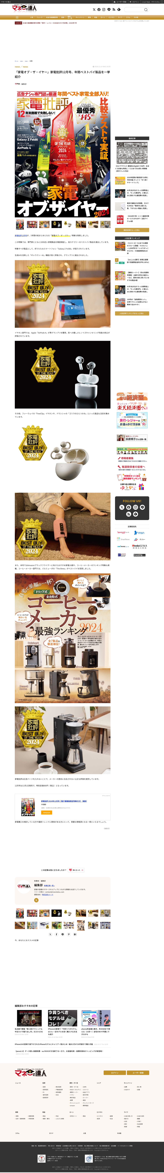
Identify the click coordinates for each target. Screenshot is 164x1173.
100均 (84, 1090)
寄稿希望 (58, 1146)
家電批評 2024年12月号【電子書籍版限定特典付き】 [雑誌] (65, 801)
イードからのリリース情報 (125, 1146)
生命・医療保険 (20, 1121)
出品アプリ (86, 1095)
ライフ (121, 17)
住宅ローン (73, 1118)
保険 (89, 17)
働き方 (126, 1121)
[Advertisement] (62, 971)
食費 (71, 1103)
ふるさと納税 (60, 1121)
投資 (61, 17)
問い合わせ (51, 1146)
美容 (84, 1103)
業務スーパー (74, 1095)
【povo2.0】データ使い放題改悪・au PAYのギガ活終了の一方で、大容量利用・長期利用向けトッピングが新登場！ (62, 1057)
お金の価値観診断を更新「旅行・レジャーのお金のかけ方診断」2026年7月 (50, 23)
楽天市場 (85, 1098)
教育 (125, 1129)
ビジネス (113, 17)
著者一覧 (34, 1146)
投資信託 (45, 1093)
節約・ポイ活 (69, 17)
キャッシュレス (75, 1106)
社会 (111, 1121)
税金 (96, 17)
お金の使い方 (128, 1118)
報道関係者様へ (42, 1146)
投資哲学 (45, 1101)
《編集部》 (106, 828)
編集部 (39, 884)
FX (43, 1095)
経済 (98, 1121)
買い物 (139, 1090)
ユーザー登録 (138, 1077)
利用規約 (80, 1146)
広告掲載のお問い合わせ (69, 1146)
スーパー (85, 1101)
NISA (57, 1098)
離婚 (138, 1121)
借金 (84, 1118)
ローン (103, 17)
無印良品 (73, 1101)
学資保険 (31, 1121)
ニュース (37, 17)
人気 (29, 17)
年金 (57, 1118)
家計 (125, 1126)
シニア (98, 1086)
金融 (138, 1093)
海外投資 (45, 1098)
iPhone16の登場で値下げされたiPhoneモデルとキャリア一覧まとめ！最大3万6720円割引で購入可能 (56, 1047)
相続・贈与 (46, 1121)
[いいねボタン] (75, 870)
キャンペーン (79, 17)
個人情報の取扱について (91, 1146)
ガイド (51, 1134)
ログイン (114, 1077)
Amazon (47, 812)
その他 (138, 17)
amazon (72, 1109)
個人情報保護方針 (105, 1146)
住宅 (125, 1123)
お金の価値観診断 (50, 17)
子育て (139, 1123)
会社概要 (113, 1146)
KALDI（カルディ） (76, 1093)
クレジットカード (88, 1106)
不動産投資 (59, 1093)
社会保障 (140, 1126)
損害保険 (31, 1118)
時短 (138, 1129)
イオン (72, 1098)
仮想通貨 (58, 1095)
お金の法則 (140, 1118)
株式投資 (58, 1090)
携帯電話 (85, 1109)
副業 (111, 1118)
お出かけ (127, 1093)
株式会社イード (47, 895)
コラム (130, 17)
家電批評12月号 (21, 235)
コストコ (85, 1093)
